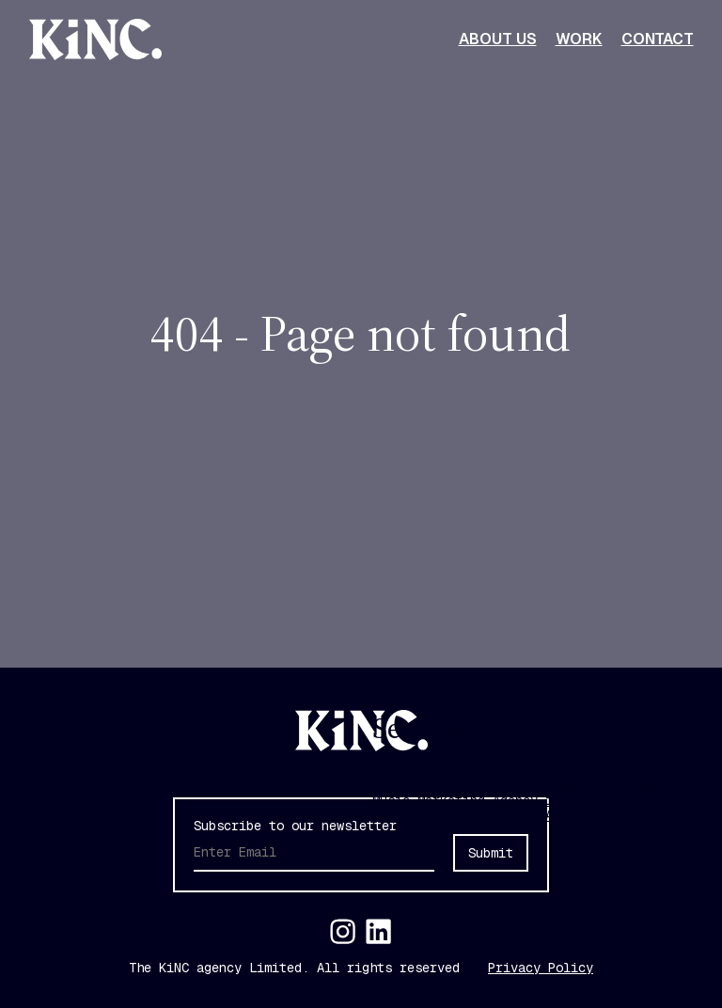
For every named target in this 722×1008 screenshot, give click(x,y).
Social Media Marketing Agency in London (519, 815)
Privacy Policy (540, 967)
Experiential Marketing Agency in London (519, 784)
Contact (657, 39)
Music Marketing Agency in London (492, 800)
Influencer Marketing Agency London (500, 768)
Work (579, 39)
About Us (498, 39)
